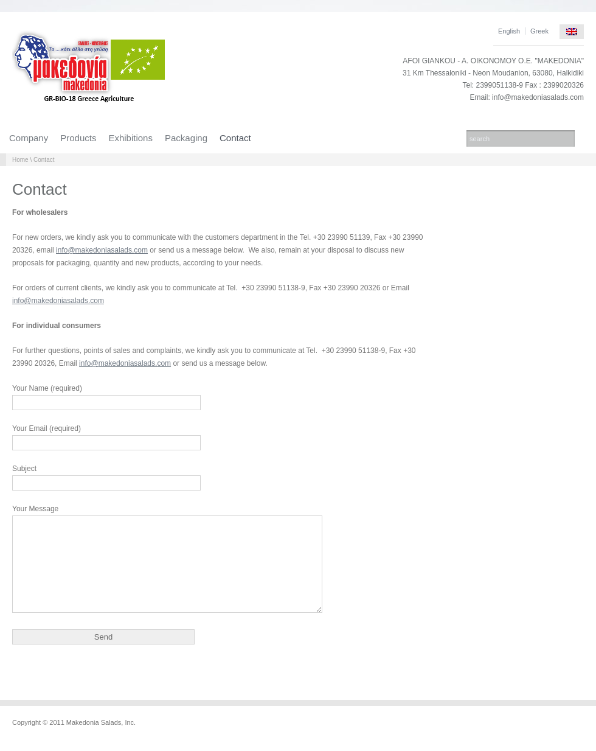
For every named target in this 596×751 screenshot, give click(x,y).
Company (28, 138)
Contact (235, 138)
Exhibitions (130, 138)
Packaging (186, 138)
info (62, 250)
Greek (539, 31)
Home (20, 159)
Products (78, 138)
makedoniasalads (103, 250)
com (141, 250)
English (509, 31)
